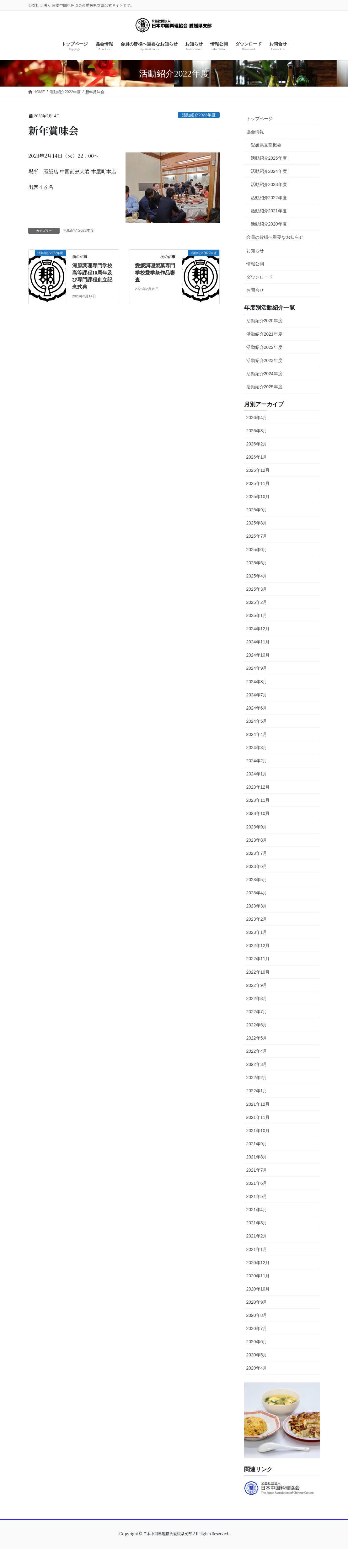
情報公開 (255, 263)
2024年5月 (256, 721)
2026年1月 (256, 457)
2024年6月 (256, 708)
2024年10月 (258, 654)
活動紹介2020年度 (269, 223)
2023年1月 (256, 932)
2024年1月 (256, 773)
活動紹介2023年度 (269, 184)
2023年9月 (256, 826)
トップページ (259, 118)
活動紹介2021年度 (269, 210)
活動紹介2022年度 (198, 115)
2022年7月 (256, 1011)
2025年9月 (256, 509)
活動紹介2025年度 (269, 158)
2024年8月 (256, 681)
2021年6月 (256, 1183)
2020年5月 (256, 1354)
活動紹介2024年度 (269, 171)
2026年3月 (256, 430)
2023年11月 (258, 800)
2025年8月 (256, 522)
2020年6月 (256, 1341)
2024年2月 (256, 760)
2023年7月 (256, 853)
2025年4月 (256, 575)
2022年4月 (256, 1051)
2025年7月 (256, 536)
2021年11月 (258, 1117)
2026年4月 (256, 417)
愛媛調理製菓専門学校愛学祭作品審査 (155, 272)
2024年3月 (256, 747)
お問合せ (255, 290)
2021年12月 (258, 1104)
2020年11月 (258, 1275)
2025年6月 (256, 549)
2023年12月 (258, 787)
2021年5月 (256, 1196)
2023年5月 (256, 879)
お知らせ (255, 250)
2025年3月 (256, 589)
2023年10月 (258, 813)
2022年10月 (258, 972)
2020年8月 (256, 1315)
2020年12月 (258, 1262)
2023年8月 (256, 840)
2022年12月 (258, 945)
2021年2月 (256, 1235)
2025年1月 (256, 615)
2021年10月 (258, 1130)
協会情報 (255, 131)
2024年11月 (258, 641)
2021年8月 (256, 1156)
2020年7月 (256, 1328)
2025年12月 (258, 470)
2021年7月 (256, 1170)
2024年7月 (256, 694)
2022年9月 (256, 985)
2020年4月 (256, 1368)
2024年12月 (258, 628)
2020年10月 (258, 1288)
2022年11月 (258, 958)
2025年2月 (256, 602)
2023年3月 (256, 905)
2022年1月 (256, 1090)
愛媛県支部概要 (266, 144)
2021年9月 (256, 1143)
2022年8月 (256, 998)
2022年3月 (256, 1064)
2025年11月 (258, 483)
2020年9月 (256, 1302)
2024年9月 (256, 668)
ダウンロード (259, 276)
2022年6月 (256, 1024)
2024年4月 (256, 734)
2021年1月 (256, 1249)
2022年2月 (256, 1077)
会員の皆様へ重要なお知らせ (274, 237)
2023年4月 (256, 892)
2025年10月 (258, 496)
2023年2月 (256, 919)
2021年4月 (256, 1209)
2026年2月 (256, 443)
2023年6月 (256, 866)
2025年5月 (256, 562)
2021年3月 (256, 1222)
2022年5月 (256, 1038)
